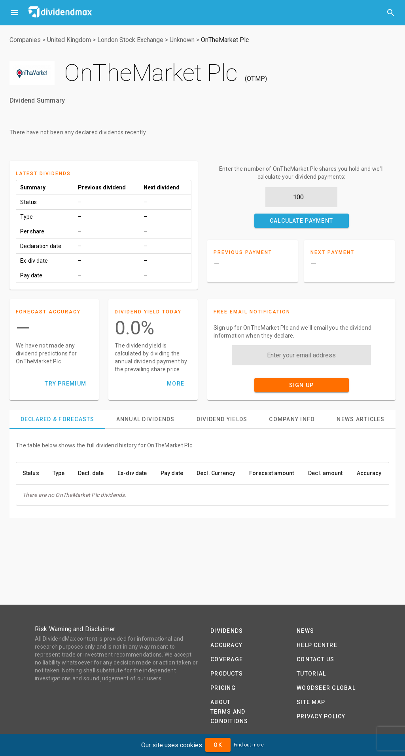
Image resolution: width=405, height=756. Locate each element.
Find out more (249, 745)
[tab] (57, 419)
